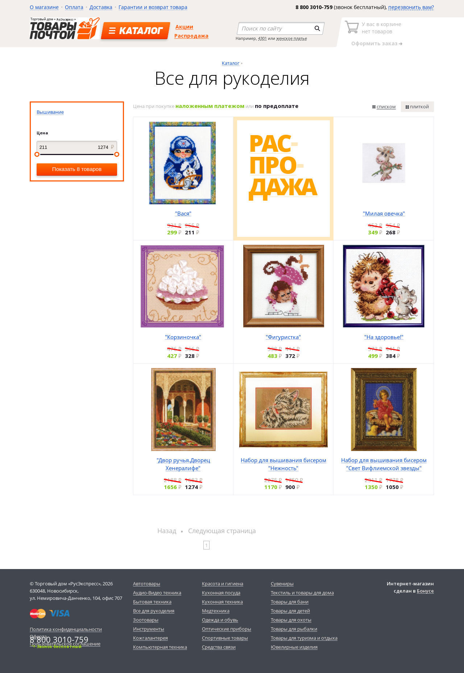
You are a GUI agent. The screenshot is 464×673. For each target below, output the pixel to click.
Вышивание (50, 112)
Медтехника (215, 610)
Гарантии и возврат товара (153, 7)
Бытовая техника (152, 601)
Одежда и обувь (220, 619)
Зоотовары (145, 619)
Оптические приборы (226, 629)
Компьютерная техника (160, 647)
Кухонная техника (222, 601)
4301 (262, 38)
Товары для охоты (291, 619)
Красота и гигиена (222, 583)
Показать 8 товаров (77, 169)
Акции (184, 26)
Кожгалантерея (150, 638)
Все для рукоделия (153, 610)
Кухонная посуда (221, 592)
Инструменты (148, 629)
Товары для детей (290, 610)
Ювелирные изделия (294, 647)
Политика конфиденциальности (66, 629)
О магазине (44, 7)
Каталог (231, 63)
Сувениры (282, 583)
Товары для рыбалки (294, 629)
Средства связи (219, 647)
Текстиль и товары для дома (302, 592)
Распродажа (191, 35)
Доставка (101, 7)
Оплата (74, 7)
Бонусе (425, 591)
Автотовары (146, 583)
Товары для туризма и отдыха (304, 638)
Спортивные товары (225, 638)
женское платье (291, 38)
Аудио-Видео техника (157, 592)
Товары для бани (289, 601)
